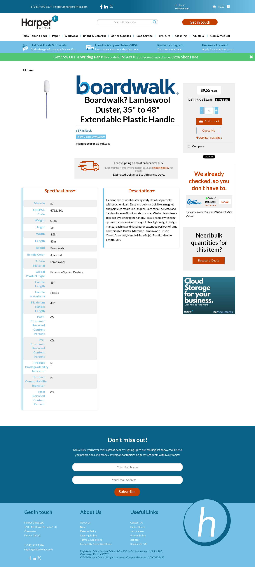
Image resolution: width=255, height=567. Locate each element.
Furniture (164, 36)
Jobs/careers (137, 531)
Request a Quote (208, 260)
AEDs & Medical (220, 36)
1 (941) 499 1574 (41, 6)
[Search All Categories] (127, 22)
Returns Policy (88, 531)
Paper (56, 36)
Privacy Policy (138, 535)
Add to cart (209, 121)
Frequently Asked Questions (95, 543)
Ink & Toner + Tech (35, 36)
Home (28, 70)
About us (85, 522)
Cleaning (181, 36)
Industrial (198, 36)
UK (146, 543)
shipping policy (160, 167)
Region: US (136, 543)
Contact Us (136, 522)
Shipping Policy (88, 535)
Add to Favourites (209, 137)
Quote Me (208, 130)
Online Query (137, 527)
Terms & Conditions (91, 539)
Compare (195, 147)
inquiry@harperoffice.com (71, 6)
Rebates (134, 539)
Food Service (144, 36)
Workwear (71, 36)
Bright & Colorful (94, 36)
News (83, 527)
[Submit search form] (155, 22)
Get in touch (200, 22)
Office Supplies (121, 36)
